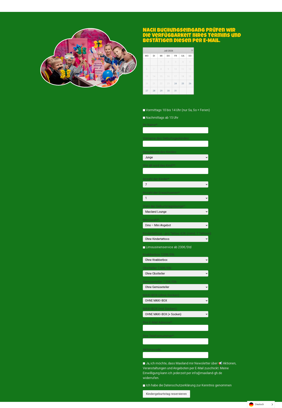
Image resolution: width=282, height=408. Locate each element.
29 (161, 91)
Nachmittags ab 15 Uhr (162, 117)
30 (168, 91)
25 (182, 83)
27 (146, 91)
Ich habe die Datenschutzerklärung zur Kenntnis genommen (189, 385)
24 (175, 83)
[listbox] (261, 404)
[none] (261, 404)
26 (190, 83)
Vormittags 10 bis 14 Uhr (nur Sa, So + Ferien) (178, 110)
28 (154, 91)
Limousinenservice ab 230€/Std (168, 247)
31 (175, 91)
